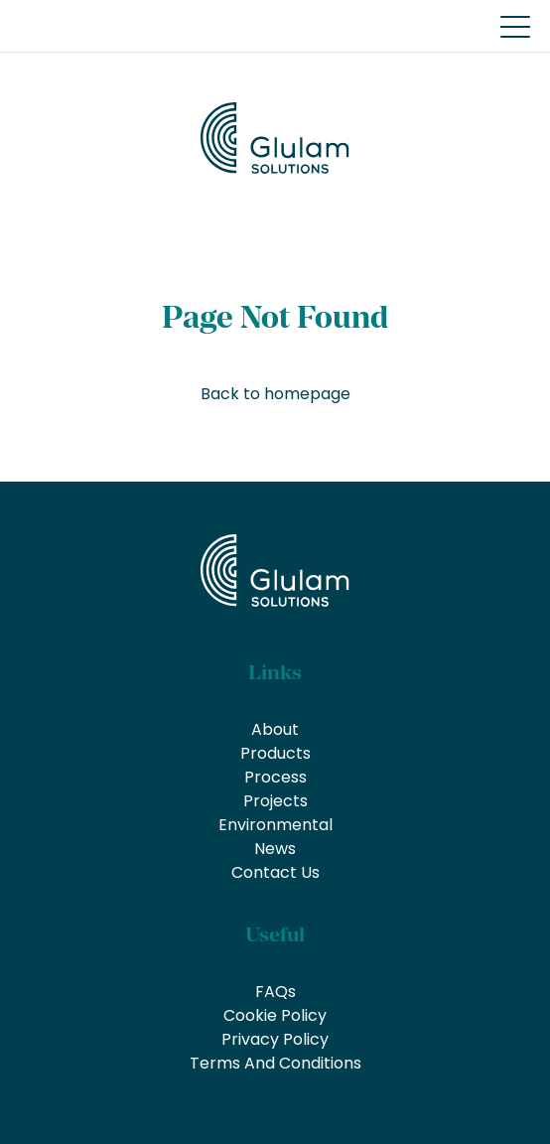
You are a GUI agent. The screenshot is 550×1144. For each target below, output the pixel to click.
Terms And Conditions (275, 1063)
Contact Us (275, 872)
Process (275, 777)
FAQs (275, 991)
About (275, 729)
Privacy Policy (275, 1039)
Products (275, 753)
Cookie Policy (275, 1015)
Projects (275, 800)
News (275, 848)
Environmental (275, 824)
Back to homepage (275, 393)
